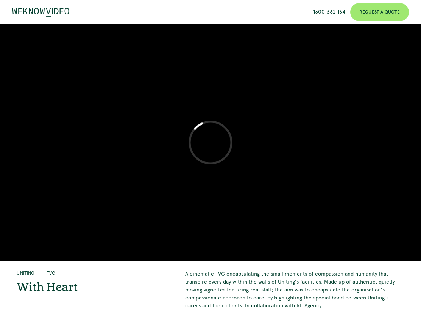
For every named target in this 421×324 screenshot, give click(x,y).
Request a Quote (379, 12)
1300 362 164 (329, 12)
